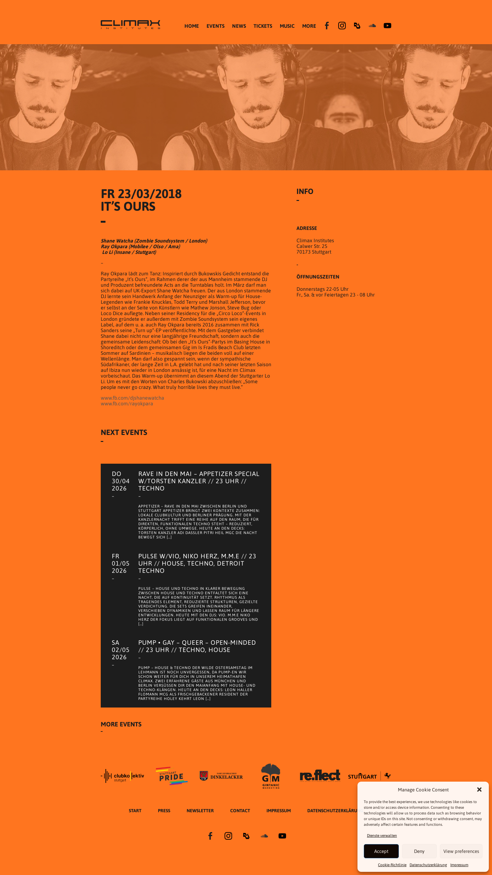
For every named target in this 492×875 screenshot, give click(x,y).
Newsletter (200, 819)
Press (164, 819)
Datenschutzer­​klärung (428, 865)
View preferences (461, 851)
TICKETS (263, 26)
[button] (479, 789)
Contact (240, 819)
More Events (121, 732)
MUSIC (287, 26)
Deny (419, 851)
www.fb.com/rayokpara (127, 403)
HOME (191, 26)
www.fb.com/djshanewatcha (132, 398)
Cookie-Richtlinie (392, 865)
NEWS (239, 26)
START (135, 819)
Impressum (459, 865)
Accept (381, 851)
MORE (309, 26)
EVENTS (216, 26)
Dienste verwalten (382, 835)
